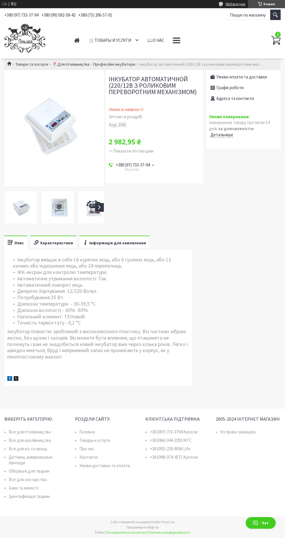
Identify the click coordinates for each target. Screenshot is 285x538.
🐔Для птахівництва (71, 64)
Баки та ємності (23, 488)
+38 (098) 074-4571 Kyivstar (174, 457)
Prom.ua (168, 522)
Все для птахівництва (30, 432)
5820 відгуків (235, 4)
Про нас (86, 448)
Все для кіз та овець (28, 448)
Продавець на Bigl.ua (143, 527)
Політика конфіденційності (169, 532)
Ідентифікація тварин (29, 496)
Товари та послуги (31, 64)
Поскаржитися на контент (126, 532)
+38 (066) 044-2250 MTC (171, 440)
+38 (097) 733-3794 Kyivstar (174, 432)
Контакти (88, 457)
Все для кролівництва (30, 440)
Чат (261, 523)
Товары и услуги (94, 440)
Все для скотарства (28, 479)
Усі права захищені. (238, 432)
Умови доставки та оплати (104, 465)
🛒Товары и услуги (110, 40)
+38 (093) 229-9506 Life (170, 448)
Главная (77, 40)
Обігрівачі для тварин (29, 471)
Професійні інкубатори (114, 64)
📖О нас (155, 40)
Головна (87, 432)
